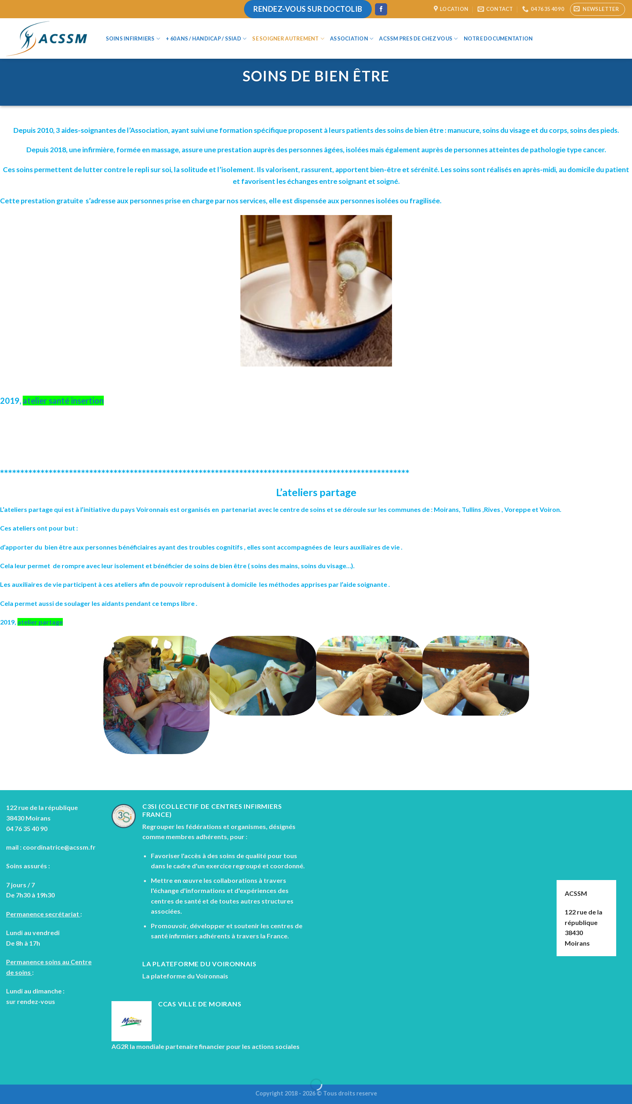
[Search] (552, 38)
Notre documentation (498, 38)
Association (351, 39)
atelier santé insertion (63, 400)
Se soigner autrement (288, 39)
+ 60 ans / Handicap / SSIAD (206, 39)
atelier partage (40, 622)
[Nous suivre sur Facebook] (381, 9)
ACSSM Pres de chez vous (418, 39)
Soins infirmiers (133, 39)
